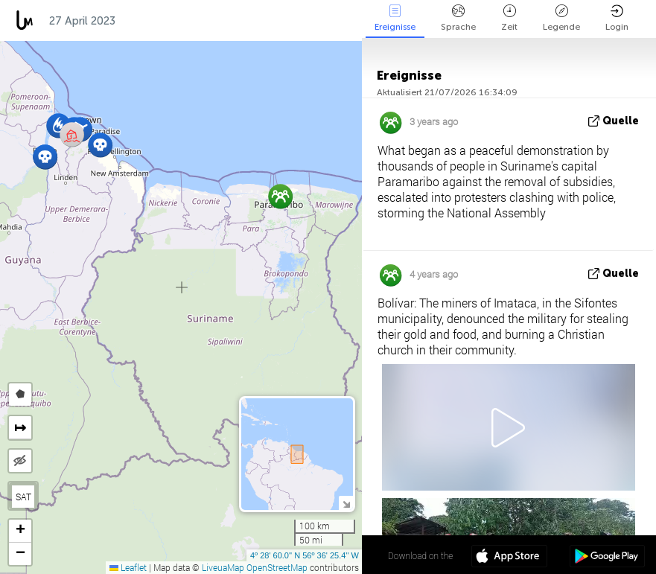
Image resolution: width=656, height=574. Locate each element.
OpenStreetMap (277, 567)
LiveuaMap (223, 567)
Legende (561, 18)
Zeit (509, 18)
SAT (23, 497)
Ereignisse (395, 18)
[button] (100, 144)
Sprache (458, 18)
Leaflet (128, 567)
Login (616, 18)
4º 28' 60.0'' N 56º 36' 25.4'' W (304, 555)
